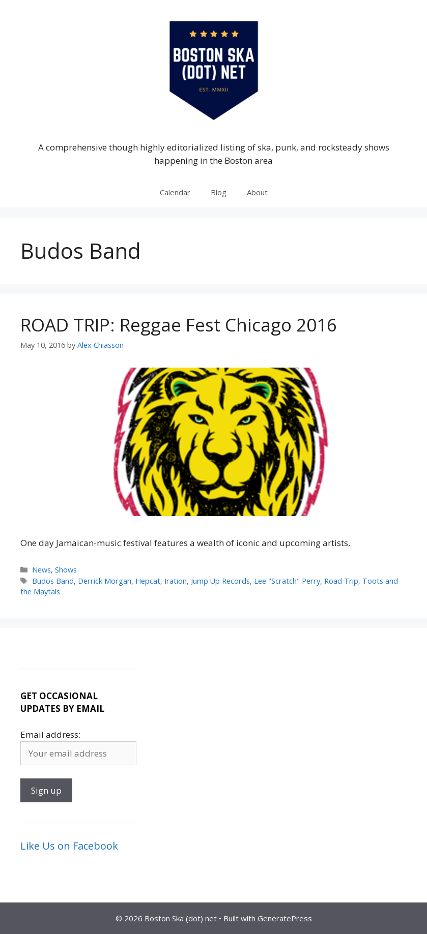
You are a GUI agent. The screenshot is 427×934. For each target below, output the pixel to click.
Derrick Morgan (104, 581)
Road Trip (341, 581)
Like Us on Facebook (69, 846)
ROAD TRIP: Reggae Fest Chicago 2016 (178, 325)
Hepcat (147, 581)
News (41, 570)
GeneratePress (285, 918)
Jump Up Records (220, 581)
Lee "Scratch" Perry (287, 581)
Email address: (50, 734)
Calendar (175, 192)
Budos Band (53, 581)
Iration (175, 581)
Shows (66, 570)
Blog (218, 192)
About (257, 192)
